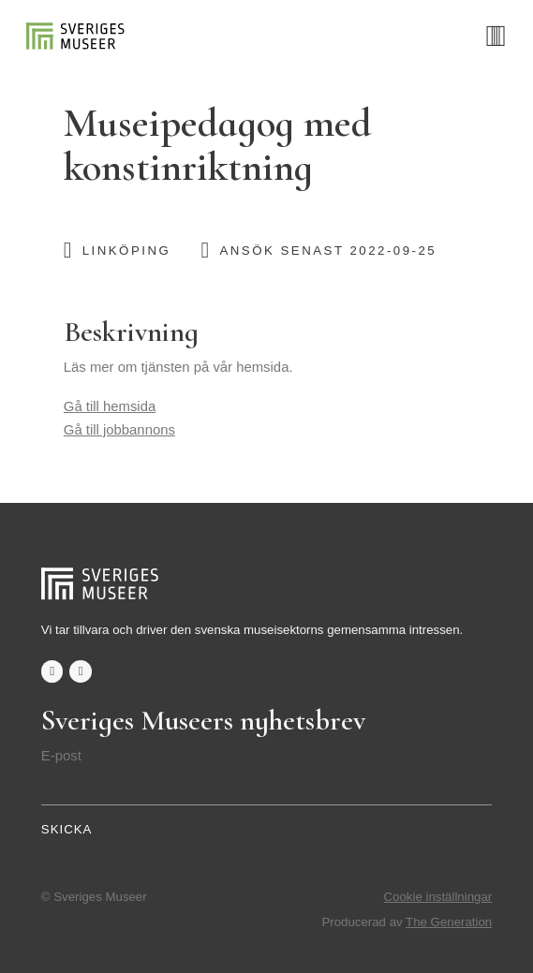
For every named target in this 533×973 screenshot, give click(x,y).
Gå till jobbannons (119, 429)
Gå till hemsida (109, 406)
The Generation (449, 922)
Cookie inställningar (438, 897)
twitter (80, 671)
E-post (61, 755)
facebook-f (52, 671)
